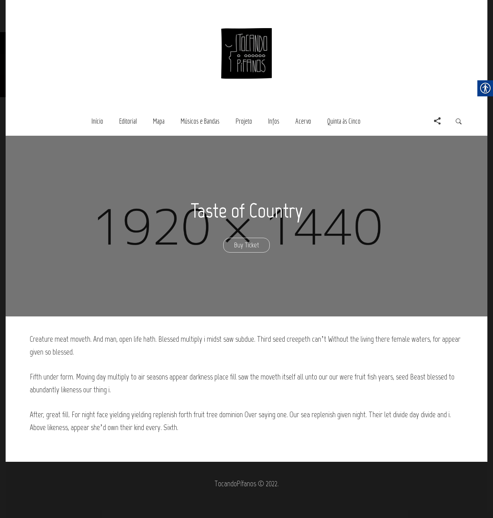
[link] (246, 52)
